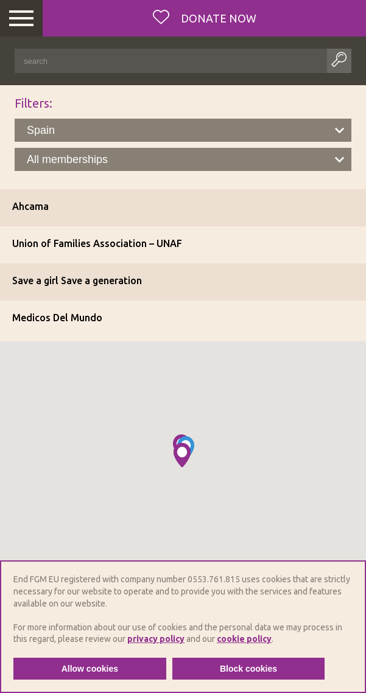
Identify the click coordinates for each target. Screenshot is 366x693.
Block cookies (248, 669)
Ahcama (30, 206)
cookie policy (244, 639)
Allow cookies (90, 669)
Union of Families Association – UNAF (97, 243)
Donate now (217, 18)
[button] (182, 455)
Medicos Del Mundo (57, 317)
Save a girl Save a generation (77, 280)
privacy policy (156, 639)
